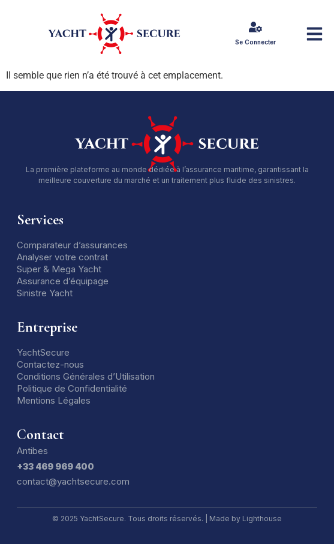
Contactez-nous (50, 364)
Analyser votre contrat (62, 257)
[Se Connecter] (255, 27)
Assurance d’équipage (63, 281)
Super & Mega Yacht (59, 269)
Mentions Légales (54, 400)
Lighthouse (262, 518)
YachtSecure (43, 352)
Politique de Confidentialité (72, 388)
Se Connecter (255, 42)
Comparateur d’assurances (72, 245)
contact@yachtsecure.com (73, 481)
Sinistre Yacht (45, 293)
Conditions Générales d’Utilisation (86, 376)
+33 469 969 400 (55, 466)
